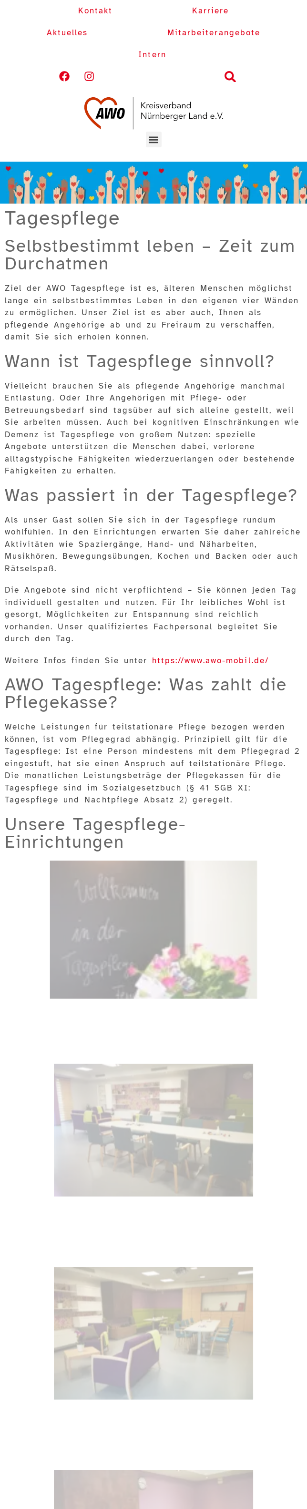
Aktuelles (67, 33)
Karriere (210, 11)
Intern (152, 55)
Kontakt (95, 11)
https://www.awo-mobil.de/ (210, 661)
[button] (230, 76)
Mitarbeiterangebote (213, 33)
